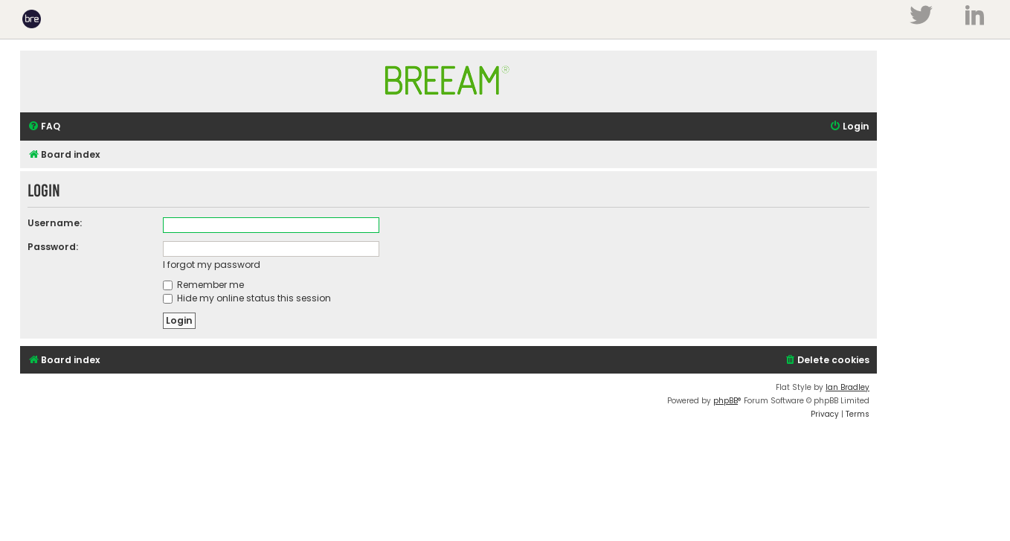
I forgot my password (211, 264)
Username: (55, 223)
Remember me (203, 284)
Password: (53, 246)
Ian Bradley (847, 387)
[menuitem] (44, 127)
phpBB (725, 400)
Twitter (921, 15)
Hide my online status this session (247, 298)
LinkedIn (975, 15)
